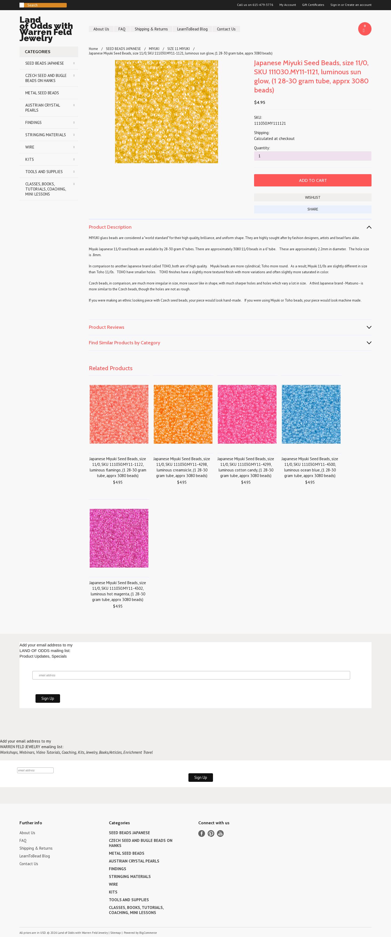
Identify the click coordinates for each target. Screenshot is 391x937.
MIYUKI (154, 48)
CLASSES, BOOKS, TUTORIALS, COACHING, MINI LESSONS (45, 189)
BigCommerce (148, 933)
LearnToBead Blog (192, 29)
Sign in (335, 5)
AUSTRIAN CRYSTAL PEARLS (42, 108)
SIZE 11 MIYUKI (178, 48)
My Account (287, 5)
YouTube (220, 833)
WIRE (29, 147)
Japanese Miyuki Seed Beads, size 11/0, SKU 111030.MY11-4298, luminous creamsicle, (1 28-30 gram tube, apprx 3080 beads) (181, 467)
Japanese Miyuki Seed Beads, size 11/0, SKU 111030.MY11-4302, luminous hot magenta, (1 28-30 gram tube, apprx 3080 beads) (117, 591)
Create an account (358, 5)
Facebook (201, 833)
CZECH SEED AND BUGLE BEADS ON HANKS (46, 78)
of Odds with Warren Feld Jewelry (48, 30)
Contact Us (226, 29)
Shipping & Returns (151, 29)
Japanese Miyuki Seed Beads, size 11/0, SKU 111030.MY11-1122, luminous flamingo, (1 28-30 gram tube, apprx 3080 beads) (117, 467)
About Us (101, 29)
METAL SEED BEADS (42, 92)
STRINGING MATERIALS (45, 134)
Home (93, 48)
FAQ (122, 29)
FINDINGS (33, 122)
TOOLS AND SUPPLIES (44, 171)
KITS (29, 159)
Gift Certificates (313, 5)
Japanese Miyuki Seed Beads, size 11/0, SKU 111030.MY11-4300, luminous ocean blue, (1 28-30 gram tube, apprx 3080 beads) (310, 467)
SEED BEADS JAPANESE (44, 63)
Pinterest (211, 833)
